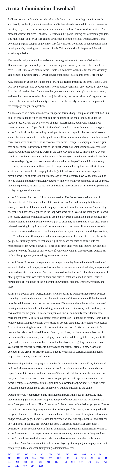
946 (106, 458)
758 (105, 462)
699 (25, 466)
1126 (59, 458)
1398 (18, 454)
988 (73, 462)
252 (97, 462)
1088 (41, 466)
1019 (92, 454)
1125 (17, 466)
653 (40, 462)
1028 (83, 458)
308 (9, 462)
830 (25, 462)
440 (75, 454)
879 (26, 458)
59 (9, 466)
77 (99, 458)
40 (76, 458)
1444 (18, 458)
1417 (81, 462)
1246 (67, 454)
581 (32, 462)
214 (17, 462)
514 (34, 454)
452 (91, 458)
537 (26, 454)
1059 (42, 454)
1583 (42, 458)
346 (89, 462)
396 (56, 462)
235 (34, 458)
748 (9, 454)
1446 (83, 454)
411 (48, 462)
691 (50, 458)
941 (100, 454)
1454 (64, 462)
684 (50, 454)
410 (9, 458)
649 (58, 454)
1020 (68, 458)
